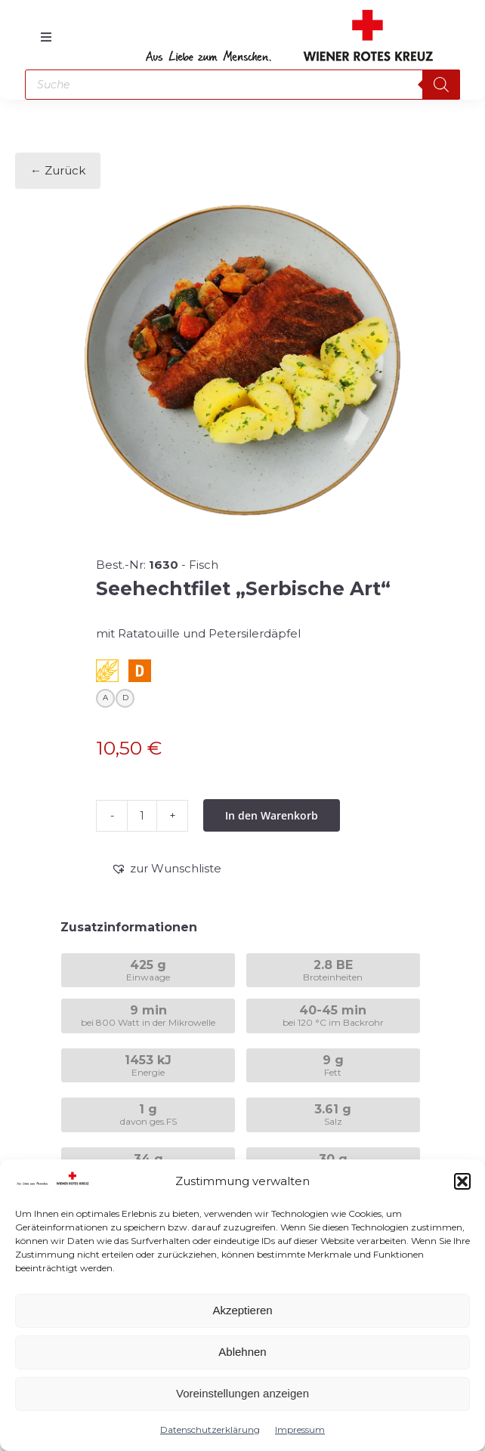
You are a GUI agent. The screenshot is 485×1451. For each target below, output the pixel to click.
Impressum (300, 1429)
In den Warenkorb (271, 815)
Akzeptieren (242, 1310)
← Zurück (57, 170)
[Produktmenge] (142, 816)
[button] (462, 1181)
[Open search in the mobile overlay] (242, 84)
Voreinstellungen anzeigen (242, 1393)
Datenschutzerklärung (210, 1429)
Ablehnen (242, 1351)
